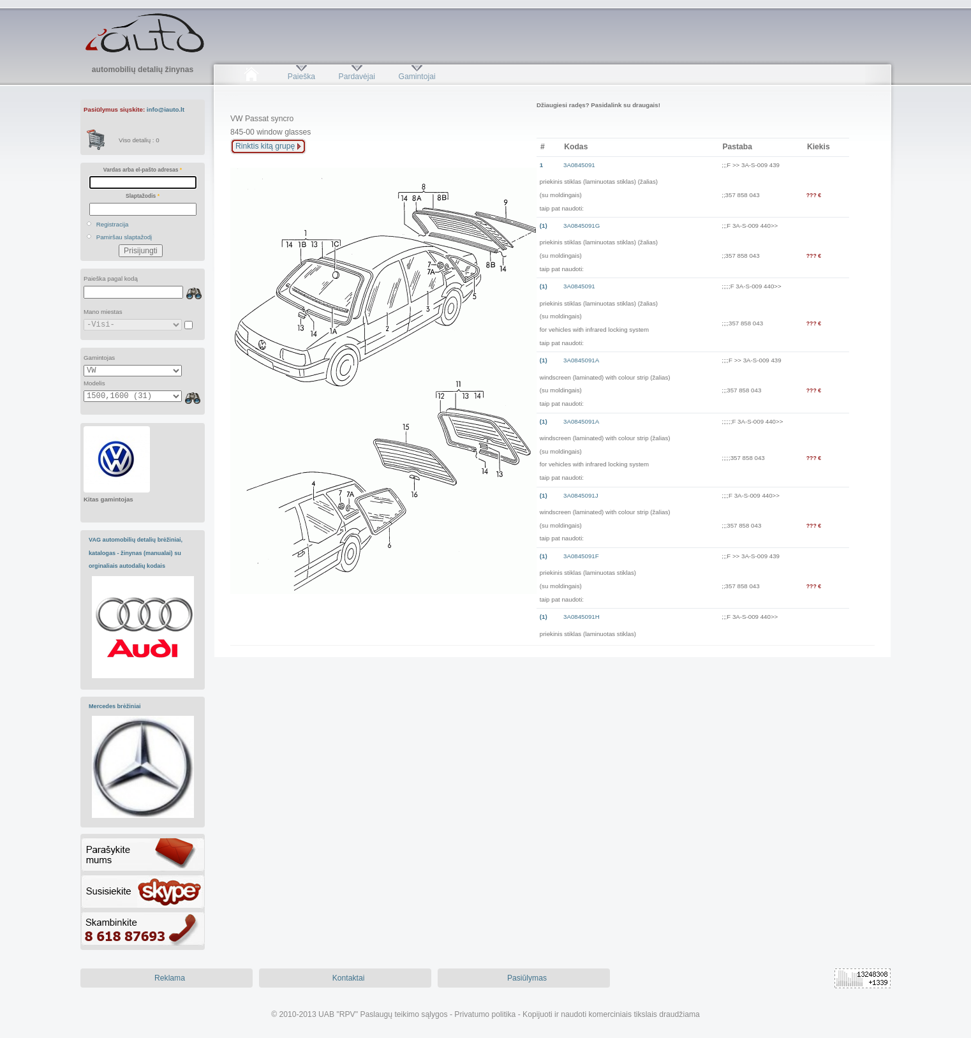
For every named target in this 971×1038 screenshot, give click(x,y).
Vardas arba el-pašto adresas (142, 170)
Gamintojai (416, 76)
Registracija (112, 224)
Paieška (301, 76)
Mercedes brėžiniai (115, 706)
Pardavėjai (357, 76)
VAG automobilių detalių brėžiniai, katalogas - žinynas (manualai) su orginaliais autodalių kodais (135, 553)
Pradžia (251, 76)
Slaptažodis (142, 196)
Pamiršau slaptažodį (124, 237)
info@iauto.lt (165, 109)
